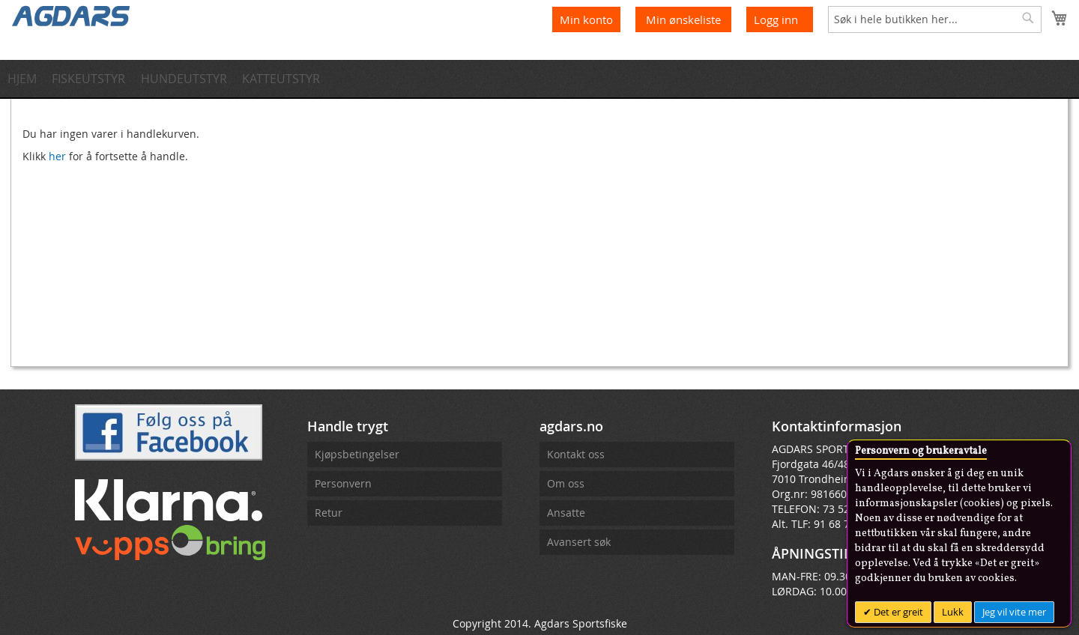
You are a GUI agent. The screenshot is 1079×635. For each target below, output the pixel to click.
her (57, 156)
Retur (328, 512)
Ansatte (566, 512)
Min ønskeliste (685, 19)
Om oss (565, 483)
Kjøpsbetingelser (357, 454)
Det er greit (897, 612)
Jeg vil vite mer (1014, 612)
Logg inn (776, 19)
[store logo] (71, 15)
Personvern (343, 483)
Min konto (586, 19)
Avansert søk (579, 542)
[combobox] (935, 19)
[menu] (539, 78)
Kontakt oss (576, 454)
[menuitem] (26, 78)
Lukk (953, 612)
